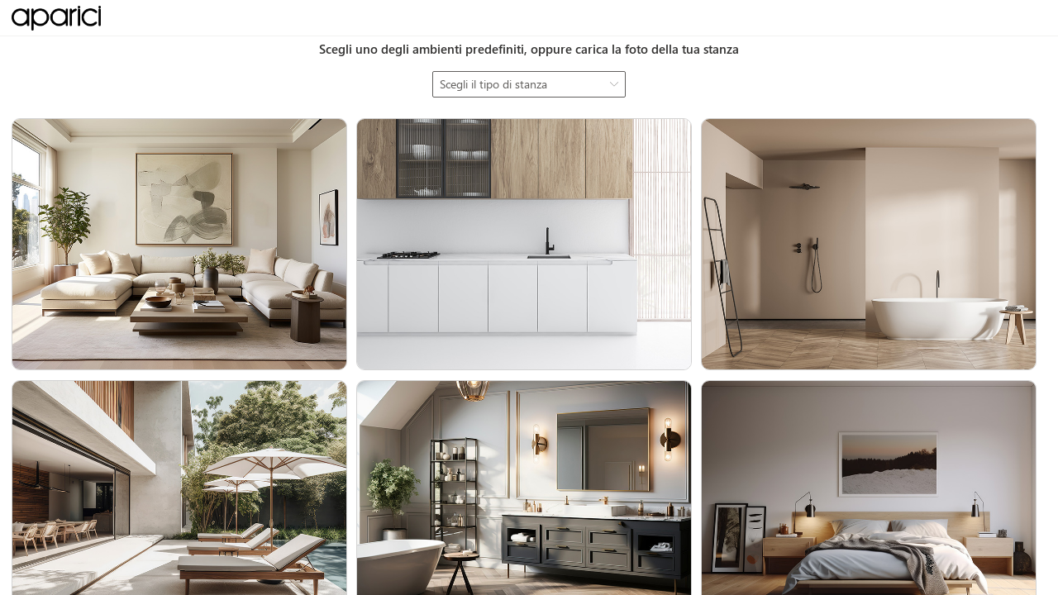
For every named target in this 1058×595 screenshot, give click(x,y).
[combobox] (529, 84)
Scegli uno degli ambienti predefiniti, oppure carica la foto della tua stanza (529, 48)
